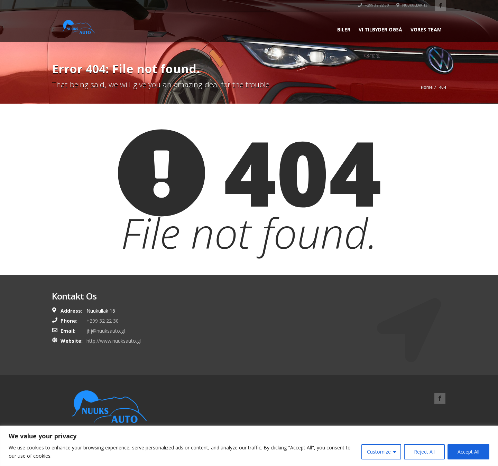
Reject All (424, 451)
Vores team (426, 29)
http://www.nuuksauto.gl (113, 340)
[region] (249, 446)
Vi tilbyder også (380, 29)
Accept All (468, 451)
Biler (343, 29)
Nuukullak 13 (411, 5)
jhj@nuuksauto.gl (105, 330)
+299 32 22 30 (373, 5)
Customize (379, 451)
